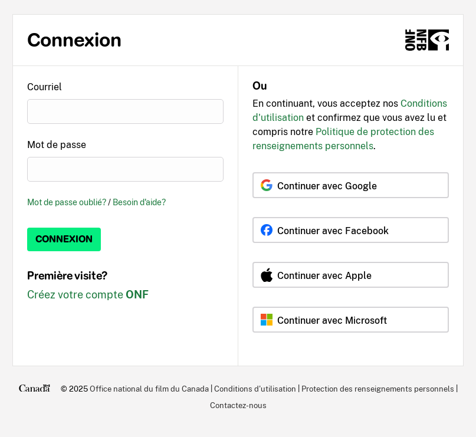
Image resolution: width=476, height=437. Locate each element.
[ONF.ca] (427, 40)
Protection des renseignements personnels (377, 388)
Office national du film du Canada (149, 388)
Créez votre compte (88, 294)
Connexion (64, 239)
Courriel (44, 87)
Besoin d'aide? (139, 202)
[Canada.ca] (34, 388)
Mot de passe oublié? (66, 202)
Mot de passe (56, 144)
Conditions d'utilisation (255, 388)
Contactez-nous (238, 405)
